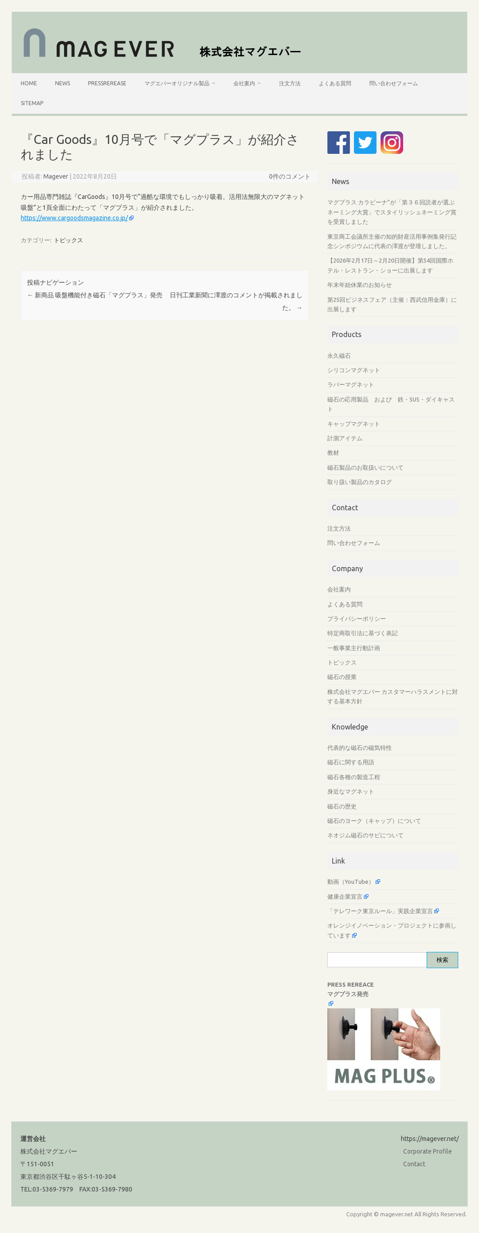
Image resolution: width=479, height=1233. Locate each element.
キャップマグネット (353, 423)
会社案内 (244, 83)
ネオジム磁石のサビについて (365, 835)
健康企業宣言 (345, 896)
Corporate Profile (427, 1151)
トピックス (68, 240)
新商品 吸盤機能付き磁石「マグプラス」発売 (95, 295)
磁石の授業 (342, 677)
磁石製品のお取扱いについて (365, 467)
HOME (29, 83)
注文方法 (290, 83)
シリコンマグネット (353, 370)
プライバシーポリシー (356, 618)
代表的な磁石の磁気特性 (359, 747)
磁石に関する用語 (350, 762)
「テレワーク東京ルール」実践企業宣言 (380, 911)
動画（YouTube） (350, 881)
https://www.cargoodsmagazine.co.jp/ (74, 218)
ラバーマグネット (350, 384)
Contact (414, 1164)
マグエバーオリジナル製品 (176, 83)
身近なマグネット (350, 791)
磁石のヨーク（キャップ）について (374, 820)
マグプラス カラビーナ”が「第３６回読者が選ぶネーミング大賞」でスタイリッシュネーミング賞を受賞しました (391, 212)
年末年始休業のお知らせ (359, 285)
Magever (55, 176)
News (62, 83)
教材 (333, 452)
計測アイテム (345, 438)
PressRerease (107, 83)
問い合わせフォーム (393, 83)
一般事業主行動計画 (353, 648)
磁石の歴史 (342, 806)
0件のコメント (290, 176)
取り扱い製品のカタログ (359, 482)
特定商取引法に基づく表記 (362, 633)
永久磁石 (339, 355)
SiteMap (32, 103)
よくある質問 (335, 83)
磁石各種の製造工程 (353, 777)
